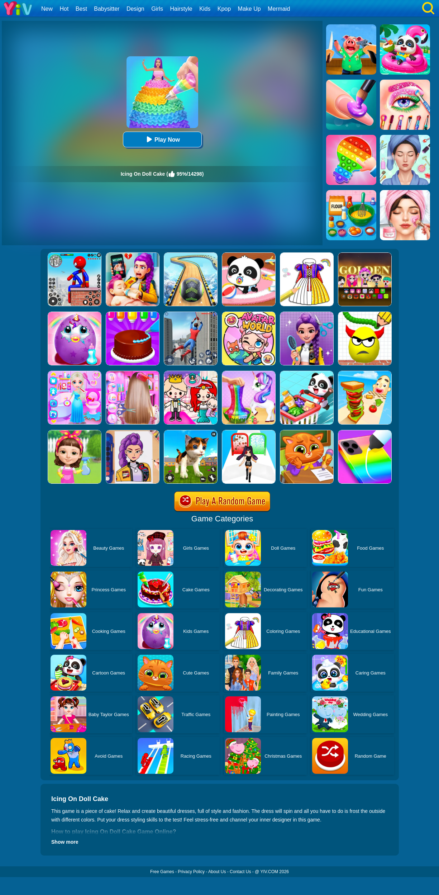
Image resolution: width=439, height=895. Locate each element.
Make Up (249, 9)
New (47, 9)
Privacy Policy (191, 871)
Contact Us (240, 871)
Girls (157, 9)
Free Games (162, 871)
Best (81, 9)
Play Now (162, 139)
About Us (217, 871)
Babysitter (106, 9)
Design (135, 9)
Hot (63, 9)
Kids (204, 9)
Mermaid (279, 9)
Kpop (224, 9)
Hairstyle (181, 9)
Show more (64, 842)
